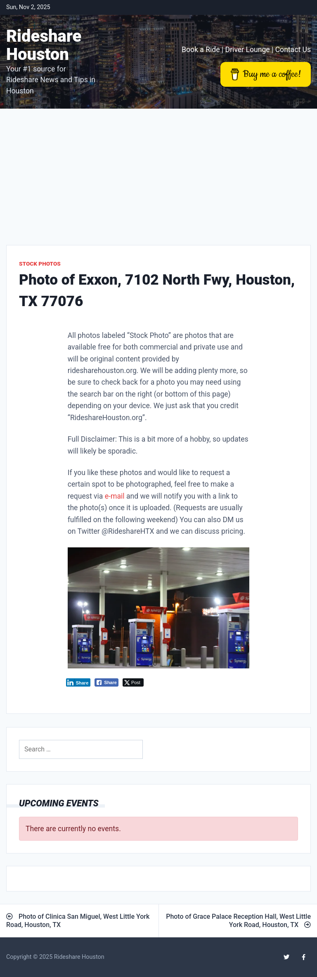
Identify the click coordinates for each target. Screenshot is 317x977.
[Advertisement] (158, 170)
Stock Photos (40, 263)
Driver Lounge (247, 49)
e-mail (115, 496)
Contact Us (293, 49)
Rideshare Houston (43, 45)
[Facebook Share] (106, 682)
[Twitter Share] (133, 682)
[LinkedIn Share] (78, 682)
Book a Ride (201, 49)
